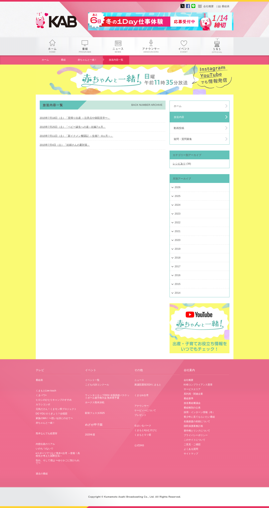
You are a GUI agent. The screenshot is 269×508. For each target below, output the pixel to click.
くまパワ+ (41, 395)
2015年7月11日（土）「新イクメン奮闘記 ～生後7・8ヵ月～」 (76, 135)
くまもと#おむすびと (145, 430)
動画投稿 (179, 128)
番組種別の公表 (192, 407)
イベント (184, 46)
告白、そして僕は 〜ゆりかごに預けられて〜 (57, 461)
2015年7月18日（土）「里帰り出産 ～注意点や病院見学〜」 (75, 117)
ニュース (118, 46)
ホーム (52, 46)
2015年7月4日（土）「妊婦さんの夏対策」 (65, 144)
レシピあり (179, 163)
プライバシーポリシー (196, 435)
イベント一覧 (92, 380)
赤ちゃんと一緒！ (87, 59)
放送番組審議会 (192, 403)
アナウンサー (151, 46)
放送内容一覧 (116, 59)
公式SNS (139, 445)
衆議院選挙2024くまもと (147, 384)
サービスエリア (192, 389)
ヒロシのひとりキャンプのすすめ (54, 399)
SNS (217, 46)
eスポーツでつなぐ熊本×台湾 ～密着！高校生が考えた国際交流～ (58, 454)
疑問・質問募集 (183, 139)
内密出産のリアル (45, 444)
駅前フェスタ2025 (95, 413)
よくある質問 (191, 449)
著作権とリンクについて (197, 430)
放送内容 (179, 117)
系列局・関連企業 (193, 393)
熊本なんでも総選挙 (46, 433)
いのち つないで (44, 448)
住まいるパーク (142, 425)
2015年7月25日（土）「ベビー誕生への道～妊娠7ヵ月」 (73, 126)
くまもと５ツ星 (142, 434)
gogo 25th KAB (60, 21)
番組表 (225, 6)
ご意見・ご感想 (192, 444)
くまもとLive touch (46, 390)
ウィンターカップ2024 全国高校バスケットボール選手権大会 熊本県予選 (107, 396)
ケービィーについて (145, 410)
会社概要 (208, 6)
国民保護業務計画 (193, 426)
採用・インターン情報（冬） (199, 412)
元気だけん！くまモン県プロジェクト (56, 409)
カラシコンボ (43, 404)
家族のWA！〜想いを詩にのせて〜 (54, 418)
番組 (85, 46)
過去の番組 (42, 473)
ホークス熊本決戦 (94, 402)
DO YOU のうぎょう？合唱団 (51, 413)
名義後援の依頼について (197, 421)
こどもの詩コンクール (97, 384)
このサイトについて (194, 439)
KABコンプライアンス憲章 (198, 384)
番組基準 (188, 398)
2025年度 (90, 434)
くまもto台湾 (141, 395)
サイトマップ (191, 453)
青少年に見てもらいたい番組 (199, 416)
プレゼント (140, 415)
